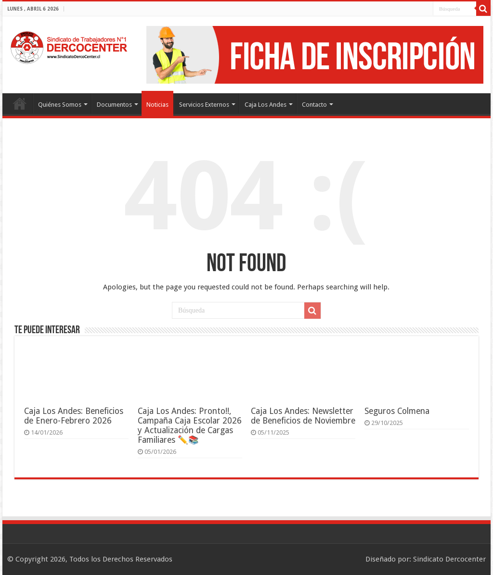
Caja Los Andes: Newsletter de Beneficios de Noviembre (303, 415)
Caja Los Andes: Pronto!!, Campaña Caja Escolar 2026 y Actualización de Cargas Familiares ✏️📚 (190, 425)
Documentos (114, 104)
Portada (19, 103)
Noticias (157, 104)
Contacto (314, 104)
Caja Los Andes (265, 104)
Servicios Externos (204, 104)
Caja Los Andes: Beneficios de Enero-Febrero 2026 (73, 415)
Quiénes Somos (59, 104)
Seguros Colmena (396, 411)
